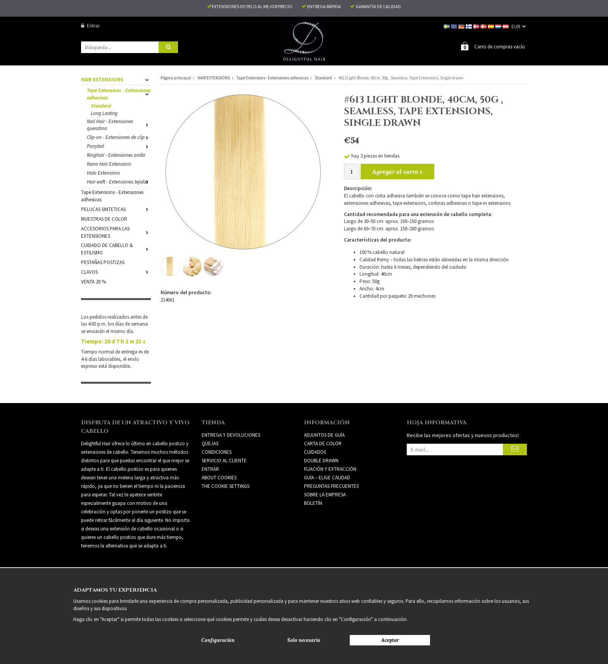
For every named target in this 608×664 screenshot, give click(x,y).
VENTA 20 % (93, 281)
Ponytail (119, 146)
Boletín (313, 503)
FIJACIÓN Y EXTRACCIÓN (330, 469)
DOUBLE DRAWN (321, 460)
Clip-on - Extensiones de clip (119, 137)
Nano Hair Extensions (109, 164)
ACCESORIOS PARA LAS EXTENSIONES (116, 232)
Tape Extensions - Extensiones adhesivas (119, 94)
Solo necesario (303, 640)
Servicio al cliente (224, 460)
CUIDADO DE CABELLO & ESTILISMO (116, 249)
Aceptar (390, 640)
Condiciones (216, 452)
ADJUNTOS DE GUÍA (324, 435)
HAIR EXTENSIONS (116, 79)
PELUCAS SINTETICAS (116, 209)
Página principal (176, 78)
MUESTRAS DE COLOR (104, 219)
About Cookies (219, 477)
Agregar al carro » (397, 171)
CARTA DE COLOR (323, 443)
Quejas (210, 443)
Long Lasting (104, 113)
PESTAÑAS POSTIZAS (102, 262)
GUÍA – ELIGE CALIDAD (327, 477)
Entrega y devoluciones (231, 435)
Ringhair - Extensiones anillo (116, 155)
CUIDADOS (315, 452)
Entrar (90, 25)
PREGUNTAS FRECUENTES (331, 486)
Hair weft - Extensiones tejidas (119, 181)
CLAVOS (116, 272)
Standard (101, 106)
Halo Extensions (103, 173)
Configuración (218, 640)
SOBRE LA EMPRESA (325, 494)
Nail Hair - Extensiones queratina (119, 125)
